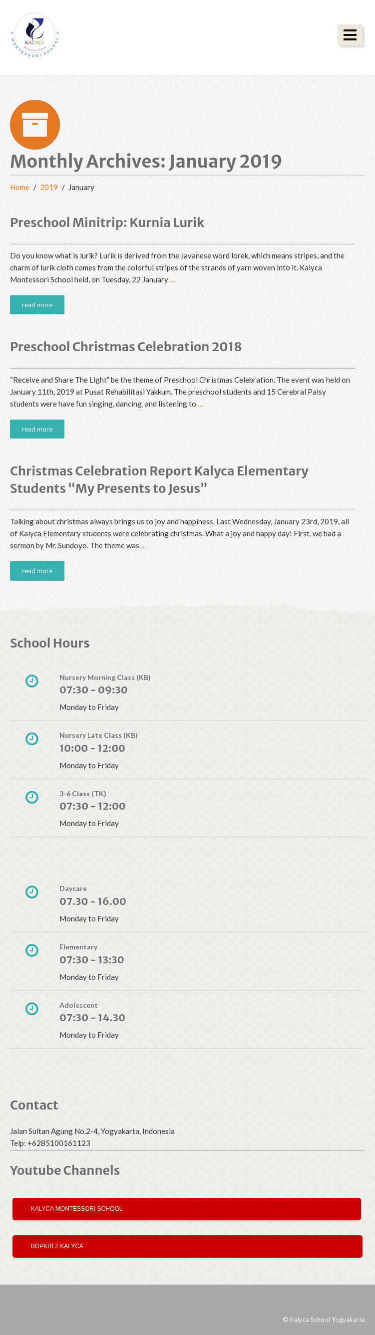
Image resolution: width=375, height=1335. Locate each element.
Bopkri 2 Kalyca (55, 1246)
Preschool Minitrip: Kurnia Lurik (107, 222)
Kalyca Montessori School (75, 1208)
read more (37, 305)
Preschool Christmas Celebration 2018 (126, 347)
